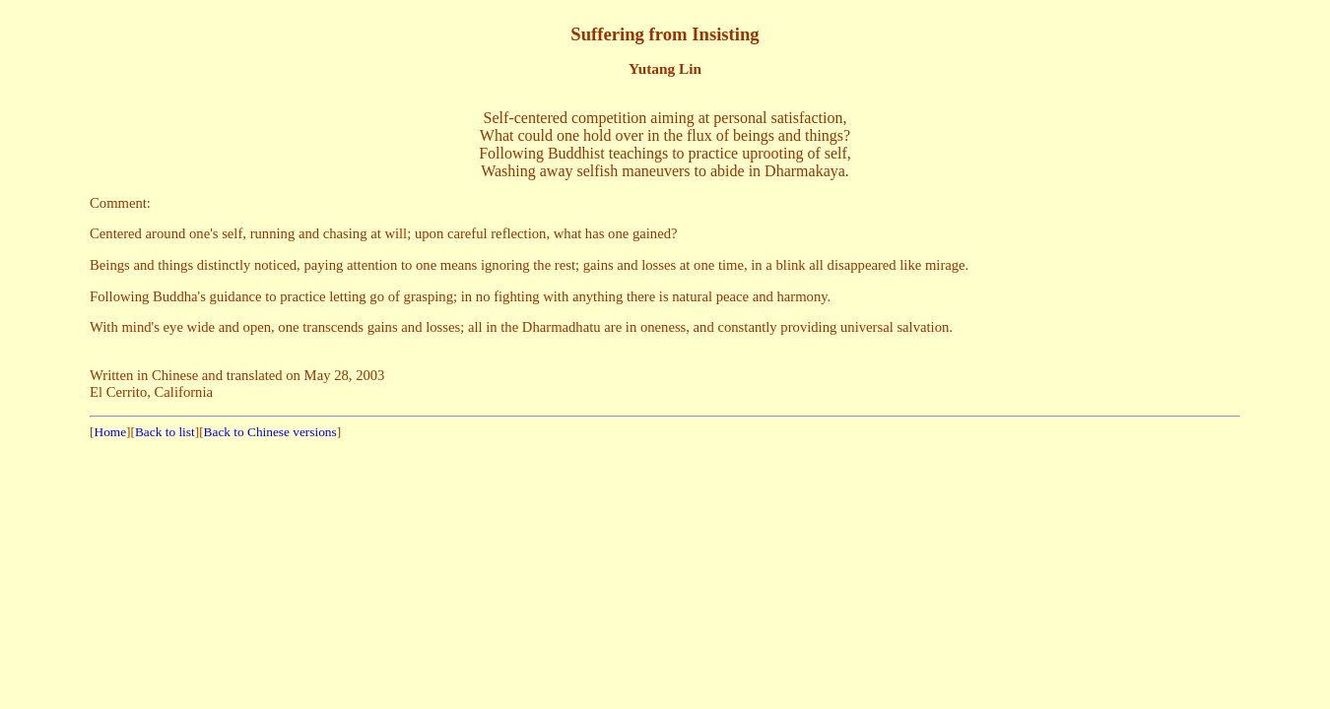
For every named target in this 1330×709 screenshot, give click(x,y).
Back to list (165, 431)
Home (111, 431)
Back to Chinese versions (270, 431)
